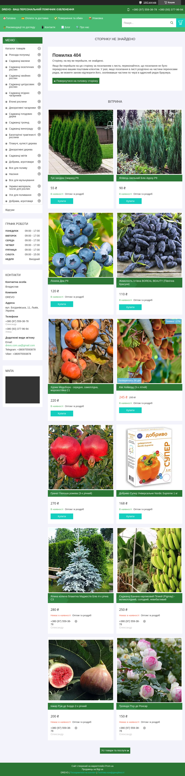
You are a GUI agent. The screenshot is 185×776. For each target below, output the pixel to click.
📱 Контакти (48, 27)
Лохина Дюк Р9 (59, 280)
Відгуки (9, 209)
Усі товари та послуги (113, 750)
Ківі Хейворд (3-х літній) (133, 387)
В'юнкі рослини (18, 101)
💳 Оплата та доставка (34, 18)
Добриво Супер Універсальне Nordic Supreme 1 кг (148, 493)
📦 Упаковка (96, 18)
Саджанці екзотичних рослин (21, 68)
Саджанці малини (19, 60)
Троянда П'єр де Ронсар (133, 706)
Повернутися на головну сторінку (77, 80)
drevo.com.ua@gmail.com (20, 345)
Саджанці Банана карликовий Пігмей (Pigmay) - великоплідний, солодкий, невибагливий (147, 598)
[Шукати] (171, 22)
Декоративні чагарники (22, 107)
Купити (62, 201)
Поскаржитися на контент (83, 772)
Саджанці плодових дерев (20, 115)
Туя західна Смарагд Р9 (65, 178)
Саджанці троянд (19, 122)
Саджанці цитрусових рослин (21, 85)
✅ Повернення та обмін (68, 18)
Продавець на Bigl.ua (92, 769)
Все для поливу (18, 167)
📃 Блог (65, 27)
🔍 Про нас (82, 27)
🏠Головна (9, 18)
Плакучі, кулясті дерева (23, 143)
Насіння (13, 174)
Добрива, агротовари (21, 161)
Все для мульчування (21, 180)
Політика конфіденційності (111, 772)
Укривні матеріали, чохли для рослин (20, 187)
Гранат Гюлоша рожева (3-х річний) (71, 493)
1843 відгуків (149, 2)
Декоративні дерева (21, 149)
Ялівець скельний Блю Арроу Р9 (138, 178)
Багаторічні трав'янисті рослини (22, 136)
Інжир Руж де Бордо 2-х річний (69, 706)
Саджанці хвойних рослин (20, 77)
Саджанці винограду (21, 128)
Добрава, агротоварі (21, 201)
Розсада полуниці (19, 54)
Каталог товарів (15, 48)
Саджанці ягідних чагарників (19, 94)
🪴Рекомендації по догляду (19, 27)
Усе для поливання (20, 195)
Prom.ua (109, 766)
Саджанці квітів (18, 155)
